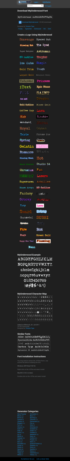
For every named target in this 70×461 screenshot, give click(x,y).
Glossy (20, 427)
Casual (20, 419)
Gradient (33, 429)
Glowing (34, 427)
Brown (20, 418)
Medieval (34, 434)
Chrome (34, 419)
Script (20, 445)
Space (20, 449)
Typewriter (28, 29)
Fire (32, 423)
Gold (20, 429)
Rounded (21, 443)
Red (19, 442)
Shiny (32, 447)
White (20, 455)
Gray (19, 431)
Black (20, 416)
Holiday (33, 432)
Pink (20, 440)
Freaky (20, 29)
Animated (34, 414)
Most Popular (21, 414)
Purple (33, 440)
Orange (21, 438)
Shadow (34, 445)
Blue (32, 416)
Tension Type (30, 26)
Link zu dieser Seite (42, 459)
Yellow (33, 455)
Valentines (34, 453)
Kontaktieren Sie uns (27, 459)
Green (33, 431)
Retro (32, 442)
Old (44, 29)
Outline (33, 438)
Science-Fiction (36, 443)
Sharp (20, 447)
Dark (49, 29)
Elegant (21, 423)
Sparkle (33, 449)
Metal (20, 436)
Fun (19, 425)
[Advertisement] (8, 36)
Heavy (20, 432)
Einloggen (48, 6)
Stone (33, 451)
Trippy (20, 453)
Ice (19, 434)
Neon (32, 436)
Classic (20, 421)
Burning (33, 418)
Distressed (37, 29)
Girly (32, 425)
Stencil (20, 451)
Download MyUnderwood (28, 22)
